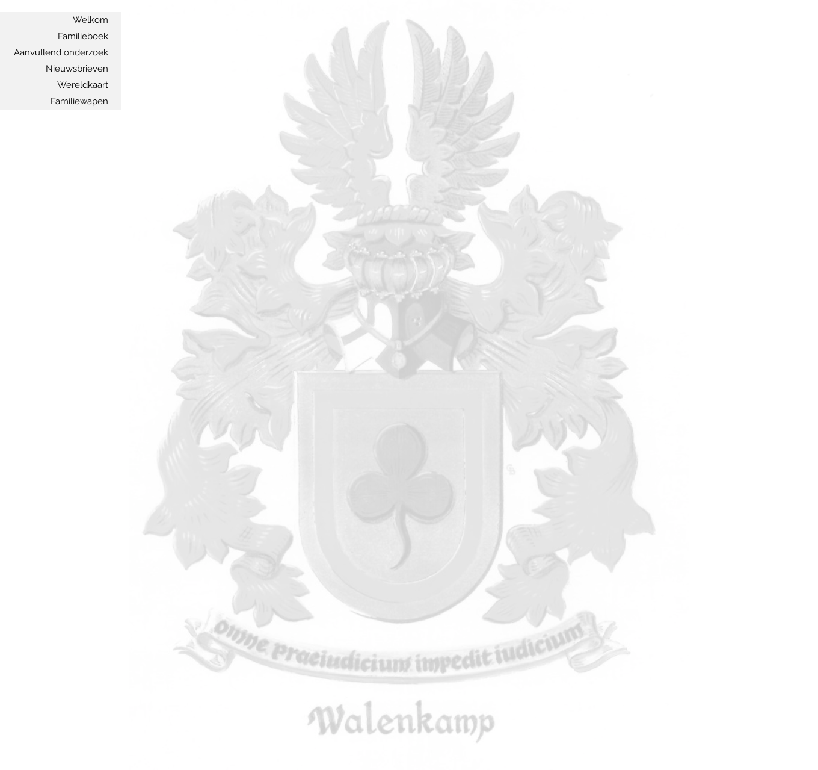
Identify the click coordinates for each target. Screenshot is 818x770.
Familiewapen (79, 101)
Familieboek (83, 36)
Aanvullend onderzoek (61, 52)
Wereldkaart (82, 84)
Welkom (90, 19)
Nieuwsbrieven (77, 68)
